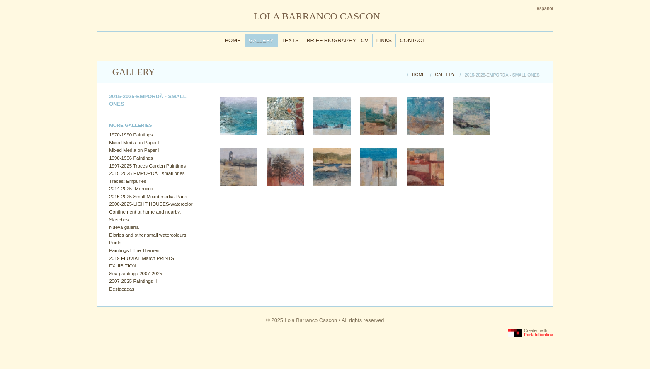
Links (384, 40)
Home (233, 40)
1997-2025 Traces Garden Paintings (147, 165)
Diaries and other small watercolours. (148, 235)
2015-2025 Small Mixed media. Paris (148, 196)
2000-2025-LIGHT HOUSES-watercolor (150, 203)
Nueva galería (124, 227)
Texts (290, 40)
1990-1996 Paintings (131, 157)
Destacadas (121, 288)
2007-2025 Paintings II (133, 281)
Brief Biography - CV (338, 40)
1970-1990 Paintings (131, 134)
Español (545, 8)
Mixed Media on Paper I (134, 142)
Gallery (261, 40)
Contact (412, 40)
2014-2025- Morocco (131, 188)
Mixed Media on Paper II (135, 150)
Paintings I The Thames (134, 250)
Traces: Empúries (127, 181)
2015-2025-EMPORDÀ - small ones (146, 173)
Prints (115, 242)
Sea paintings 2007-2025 (135, 273)
